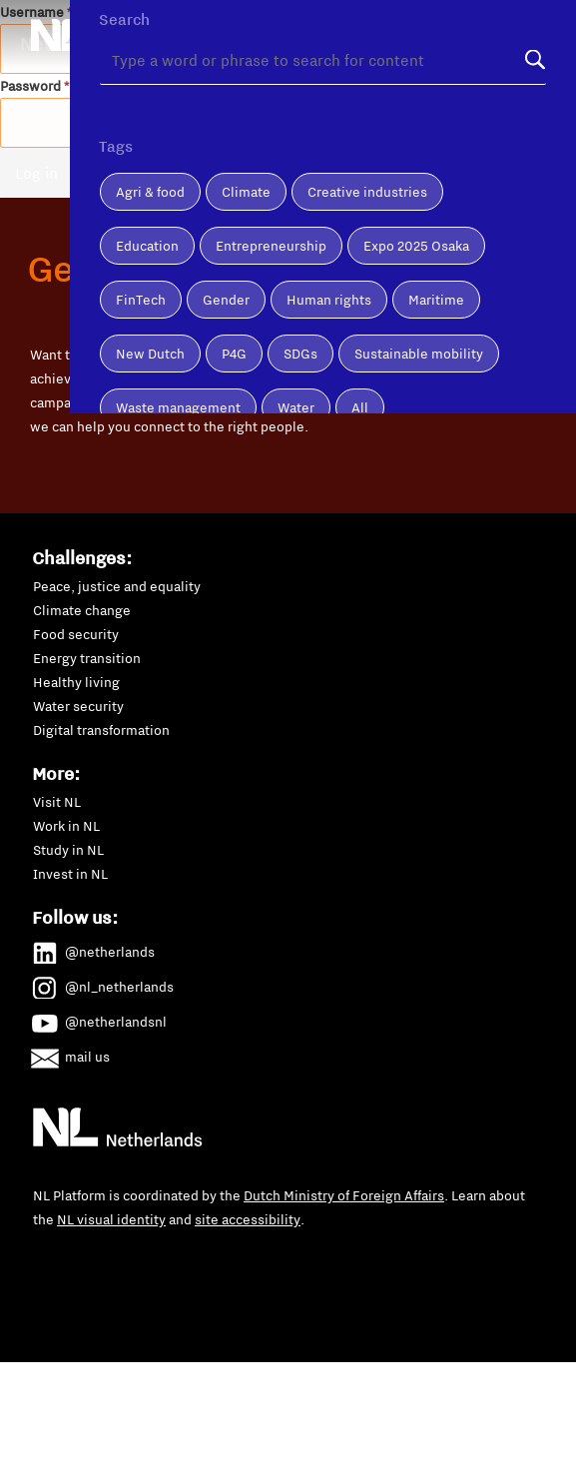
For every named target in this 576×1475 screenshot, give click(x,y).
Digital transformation (101, 730)
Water (296, 487)
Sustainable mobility (418, 433)
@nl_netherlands (103, 984)
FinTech (141, 379)
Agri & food (150, 272)
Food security (76, 634)
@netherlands (94, 949)
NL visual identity (111, 1219)
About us (227, 13)
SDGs (300, 433)
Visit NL (57, 802)
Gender (226, 379)
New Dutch (150, 433)
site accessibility (247, 1219)
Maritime (436, 379)
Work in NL (66, 826)
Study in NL (68, 850)
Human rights (329, 379)
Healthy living (76, 682)
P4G (234, 433)
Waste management (178, 487)
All (359, 487)
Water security (78, 706)
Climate (246, 272)
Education (147, 326)
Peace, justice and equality (117, 586)
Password (34, 86)
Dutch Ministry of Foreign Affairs (344, 1195)
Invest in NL (70, 874)
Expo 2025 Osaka (416, 326)
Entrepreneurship (271, 326)
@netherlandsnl (100, 1019)
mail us (71, 1054)
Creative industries (367, 272)
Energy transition (87, 658)
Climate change (82, 610)
